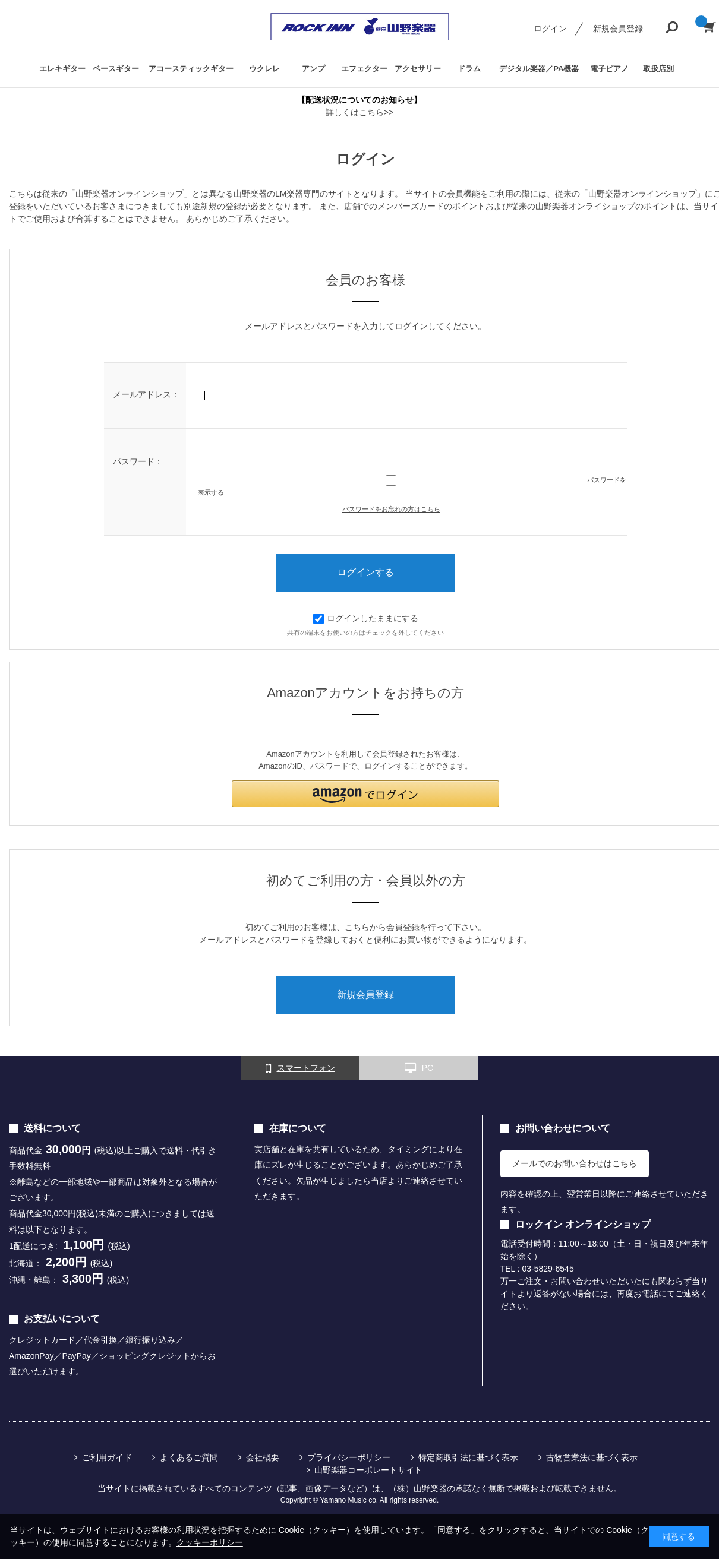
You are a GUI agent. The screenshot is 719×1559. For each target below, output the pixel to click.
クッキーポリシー (209, 1542)
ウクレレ (264, 68)
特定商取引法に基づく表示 (468, 1457)
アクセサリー (418, 68)
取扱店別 (658, 68)
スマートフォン (300, 1068)
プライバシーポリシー (348, 1457)
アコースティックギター (191, 68)
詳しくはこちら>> (359, 112)
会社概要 (262, 1457)
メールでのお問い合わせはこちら (574, 1163)
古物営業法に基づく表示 (592, 1457)
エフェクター (364, 68)
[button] (365, 793)
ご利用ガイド (107, 1457)
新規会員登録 (618, 28)
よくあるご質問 (189, 1457)
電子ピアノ (609, 68)
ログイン (550, 28)
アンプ (313, 68)
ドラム (469, 68)
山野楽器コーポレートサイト (368, 1470)
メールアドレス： (146, 394)
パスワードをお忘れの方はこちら (391, 509)
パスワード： (138, 461)
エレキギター (62, 68)
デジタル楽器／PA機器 (539, 68)
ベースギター (116, 68)
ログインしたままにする (365, 618)
